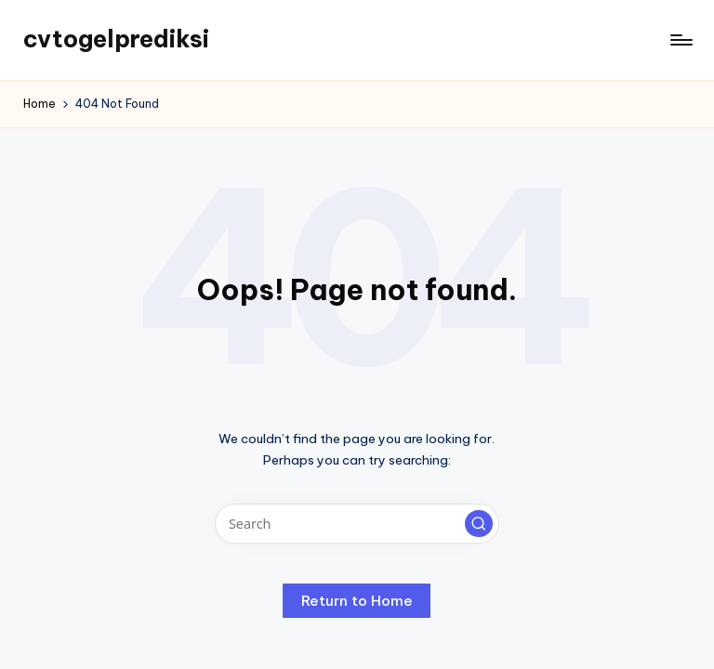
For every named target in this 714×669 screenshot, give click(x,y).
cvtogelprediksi (116, 39)
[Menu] (680, 40)
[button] (479, 524)
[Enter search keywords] (356, 524)
